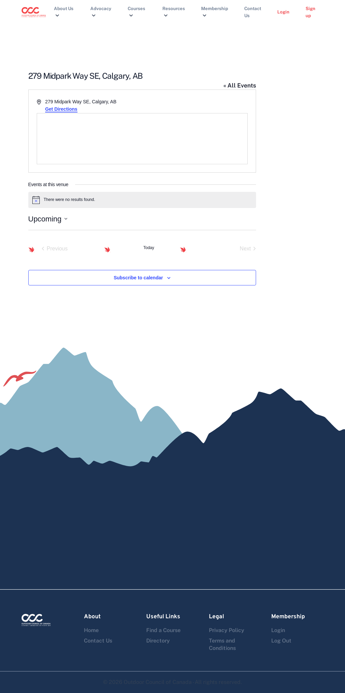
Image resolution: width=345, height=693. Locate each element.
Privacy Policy (226, 630)
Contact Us (252, 12)
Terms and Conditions (222, 644)
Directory (158, 640)
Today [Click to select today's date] (148, 247)
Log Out (281, 640)
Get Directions (61, 109)
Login (283, 11)
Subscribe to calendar (138, 277)
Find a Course (163, 630)
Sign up (310, 12)
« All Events (239, 85)
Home (91, 630)
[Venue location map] (142, 138)
